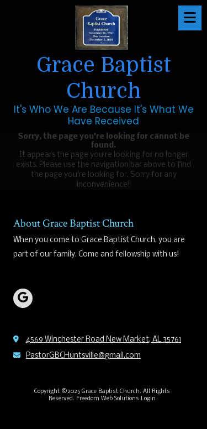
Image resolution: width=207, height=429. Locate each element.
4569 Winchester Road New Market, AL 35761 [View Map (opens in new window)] (103, 340)
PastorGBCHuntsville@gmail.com (83, 356)
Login (148, 399)
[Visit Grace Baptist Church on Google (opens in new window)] (23, 298)
